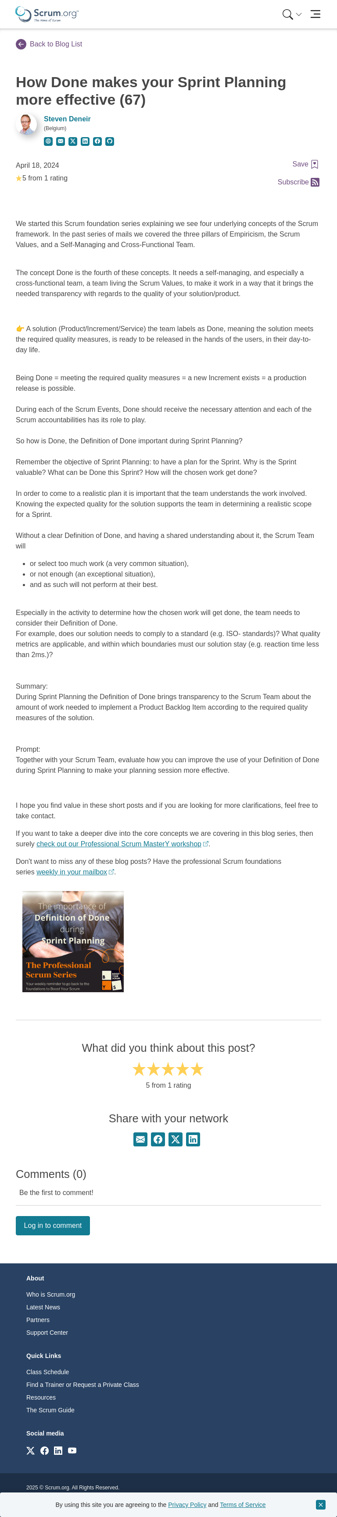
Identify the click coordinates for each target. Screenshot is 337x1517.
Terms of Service (242, 1504)
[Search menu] (292, 14)
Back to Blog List (49, 44)
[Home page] (47, 14)
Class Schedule (47, 1372)
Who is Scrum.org (50, 1294)
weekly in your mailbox (71, 872)
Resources (41, 1397)
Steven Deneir (67, 119)
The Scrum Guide (50, 1410)
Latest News (43, 1307)
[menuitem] (291, 14)
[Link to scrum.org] (30, 1450)
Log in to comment (53, 1225)
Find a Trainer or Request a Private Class (82, 1384)
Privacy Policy (187, 1504)
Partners (38, 1319)
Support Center (47, 1332)
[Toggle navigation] (315, 14)
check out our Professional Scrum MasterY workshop (118, 844)
